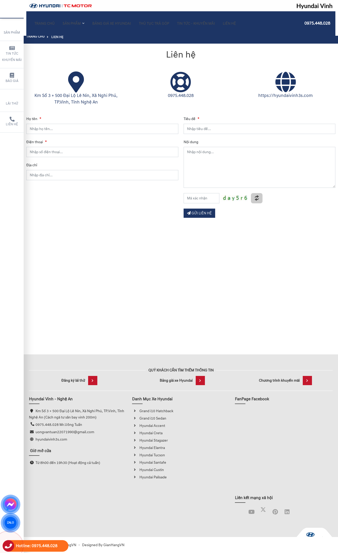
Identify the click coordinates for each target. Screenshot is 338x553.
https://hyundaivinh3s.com (285, 95)
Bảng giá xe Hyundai (182, 380)
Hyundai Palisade (149, 477)
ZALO (10, 523)
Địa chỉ (31, 165)
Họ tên (33, 119)
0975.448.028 (312, 20)
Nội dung (191, 142)
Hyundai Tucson (148, 455)
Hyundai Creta (147, 433)
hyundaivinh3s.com (51, 439)
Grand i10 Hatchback (152, 411)
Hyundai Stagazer (150, 440)
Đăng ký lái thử (79, 380)
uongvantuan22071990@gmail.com (65, 432)
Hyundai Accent (148, 425)
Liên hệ (12, 122)
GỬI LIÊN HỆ (199, 213)
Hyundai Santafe (149, 462)
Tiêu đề (191, 119)
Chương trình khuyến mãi (285, 380)
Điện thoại (36, 142)
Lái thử (12, 100)
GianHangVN (113, 545)
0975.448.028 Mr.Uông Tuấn (59, 424)
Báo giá (12, 78)
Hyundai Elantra (148, 448)
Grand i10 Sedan (149, 418)
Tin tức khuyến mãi (12, 54)
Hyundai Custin (148, 470)
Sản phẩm (12, 29)
